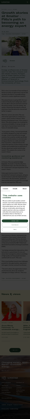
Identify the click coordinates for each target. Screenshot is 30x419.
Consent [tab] (5, 188)
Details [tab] (15, 188)
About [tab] (25, 188)
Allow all (15, 220)
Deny (15, 229)
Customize (15, 224)
